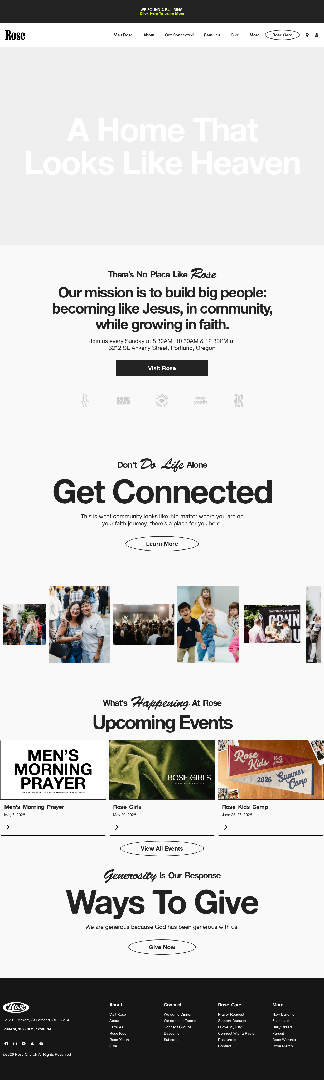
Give (235, 34)
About (148, 34)
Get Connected (179, 34)
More (255, 34)
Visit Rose (123, 34)
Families (212, 34)
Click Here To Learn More (162, 13)
